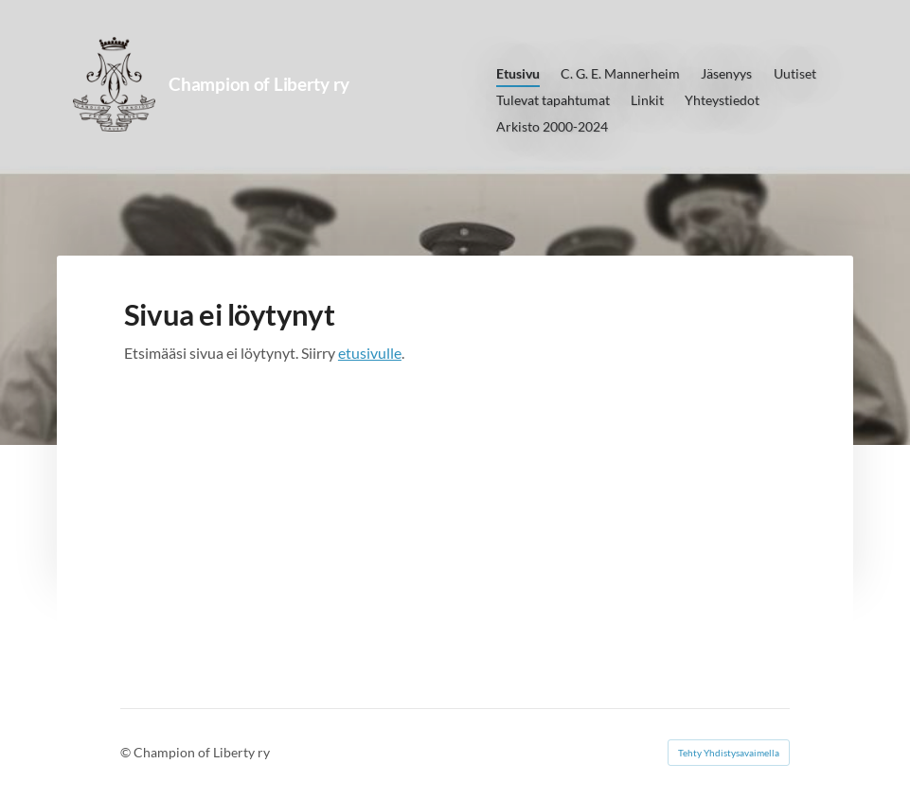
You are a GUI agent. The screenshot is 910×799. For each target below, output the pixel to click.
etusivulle (369, 353)
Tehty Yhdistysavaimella (728, 752)
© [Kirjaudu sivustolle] (127, 752)
